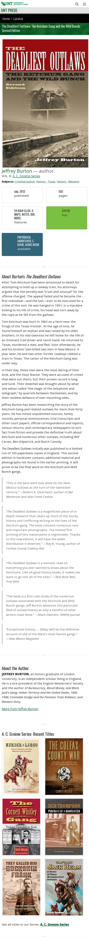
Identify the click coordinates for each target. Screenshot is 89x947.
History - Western (68, 181)
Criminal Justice (25, 181)
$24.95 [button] (66, 210)
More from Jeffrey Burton (20, 709)
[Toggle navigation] (84, 4)
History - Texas (45, 181)
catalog (18, 18)
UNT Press (9, 10)
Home (6, 18)
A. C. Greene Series (26, 176)
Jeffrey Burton (17, 171)
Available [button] (24, 249)
